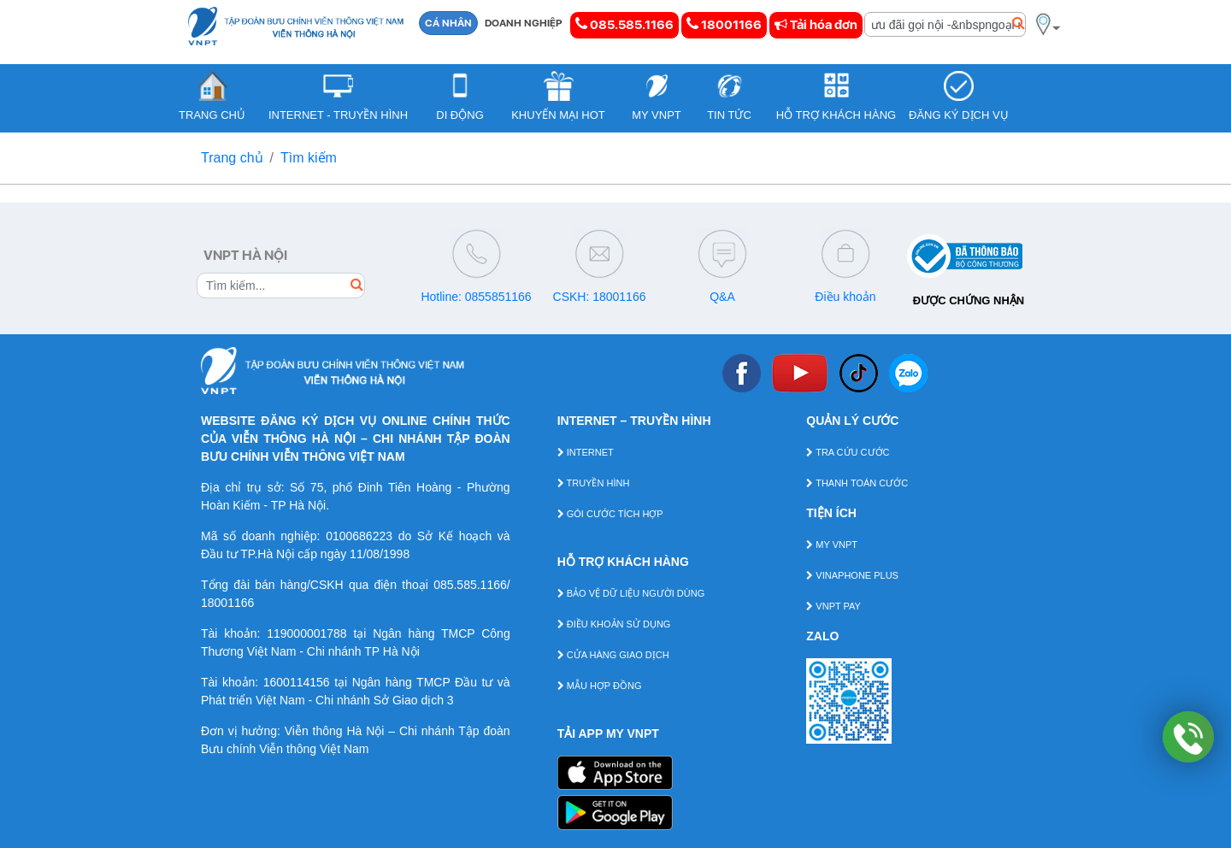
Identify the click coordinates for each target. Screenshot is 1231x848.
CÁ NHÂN (448, 23)
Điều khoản (845, 296)
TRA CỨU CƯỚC (847, 452)
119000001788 (306, 633)
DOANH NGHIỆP (523, 23)
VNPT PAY (833, 606)
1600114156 (296, 682)
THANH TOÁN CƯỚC (857, 483)
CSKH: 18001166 (599, 296)
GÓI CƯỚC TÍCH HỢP (610, 514)
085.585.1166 (624, 24)
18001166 (724, 24)
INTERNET (585, 452)
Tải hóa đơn (816, 24)
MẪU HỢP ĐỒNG (599, 685)
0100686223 (359, 536)
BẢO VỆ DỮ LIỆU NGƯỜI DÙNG (631, 593)
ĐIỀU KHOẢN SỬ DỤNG (614, 624)
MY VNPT (831, 544)
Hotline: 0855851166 (476, 296)
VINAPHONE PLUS (852, 575)
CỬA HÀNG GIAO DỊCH (613, 655)
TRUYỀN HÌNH (593, 483)
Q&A (722, 296)
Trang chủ (232, 157)
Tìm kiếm (308, 157)
